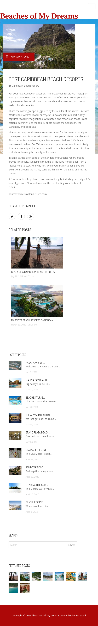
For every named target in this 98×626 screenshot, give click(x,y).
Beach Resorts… (35, 502)
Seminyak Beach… (36, 467)
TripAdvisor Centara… (39, 415)
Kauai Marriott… (35, 362)
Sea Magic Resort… (37, 450)
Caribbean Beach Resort (24, 85)
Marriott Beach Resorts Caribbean (32, 320)
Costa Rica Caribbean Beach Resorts (33, 272)
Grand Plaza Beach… (38, 432)
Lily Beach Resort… (37, 485)
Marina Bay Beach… (37, 380)
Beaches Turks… (35, 397)
